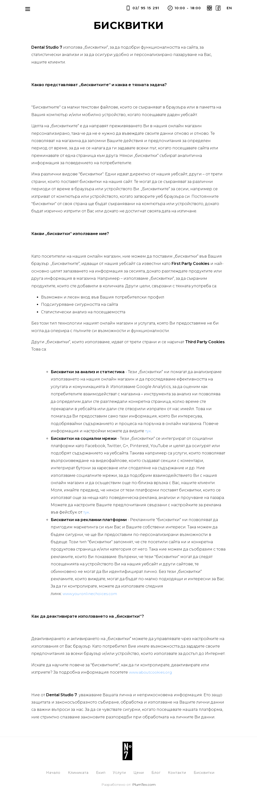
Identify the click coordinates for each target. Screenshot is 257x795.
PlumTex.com (144, 785)
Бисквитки (205, 772)
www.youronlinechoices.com (92, 593)
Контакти (178, 772)
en (229, 8)
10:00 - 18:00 (183, 8)
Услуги (119, 772)
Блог (156, 772)
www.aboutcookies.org (152, 672)
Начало (52, 772)
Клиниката (77, 772)
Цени (139, 772)
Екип (100, 772)
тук (148, 431)
